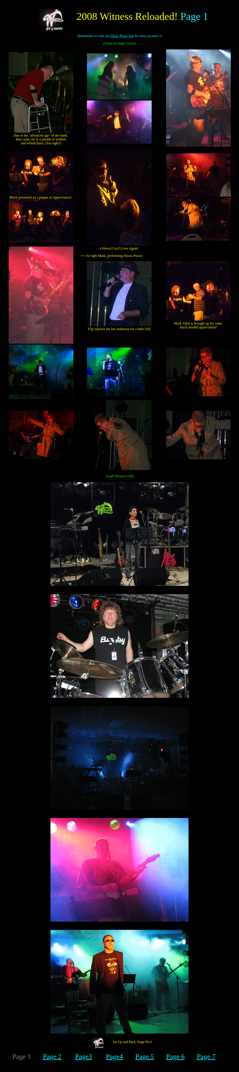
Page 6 (175, 1056)
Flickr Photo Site (122, 36)
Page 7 (206, 1056)
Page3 (83, 1056)
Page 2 (52, 1056)
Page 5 (144, 1056)
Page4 (114, 1056)
